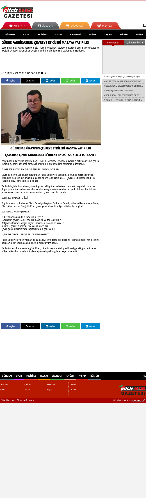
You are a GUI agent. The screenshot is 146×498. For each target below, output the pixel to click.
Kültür (124, 34)
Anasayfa (17, 25)
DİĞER (139, 34)
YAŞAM (58, 34)
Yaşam (108, 34)
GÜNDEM (10, 34)
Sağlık (92, 34)
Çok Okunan (113, 42)
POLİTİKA (42, 34)
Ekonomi (75, 34)
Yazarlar (105, 25)
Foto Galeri (75, 25)
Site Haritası (7, 400)
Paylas (10, 80)
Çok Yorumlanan (135, 42)
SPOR (26, 34)
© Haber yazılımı (129, 400)
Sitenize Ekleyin (25, 400)
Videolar (45, 25)
